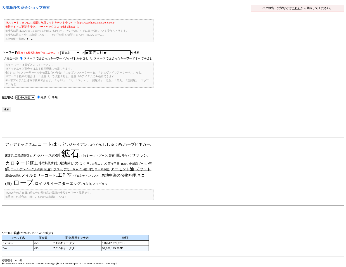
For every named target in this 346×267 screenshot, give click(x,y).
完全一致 (12, 58)
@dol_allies (66, 26)
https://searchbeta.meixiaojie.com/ (96, 22)
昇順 (43, 97)
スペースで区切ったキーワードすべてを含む (123, 58)
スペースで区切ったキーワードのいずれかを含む (56, 58)
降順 (55, 97)
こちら (296, 8)
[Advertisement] (84, 126)
